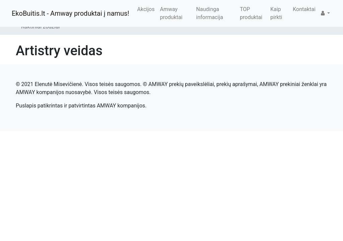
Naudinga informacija (209, 13)
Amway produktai (171, 13)
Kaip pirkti (276, 13)
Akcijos (146, 9)
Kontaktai (304, 9)
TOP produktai (251, 13)
